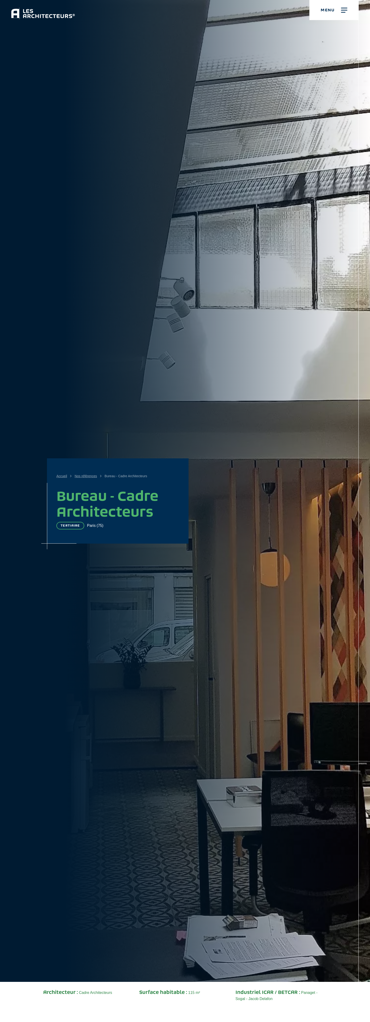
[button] (334, 10)
